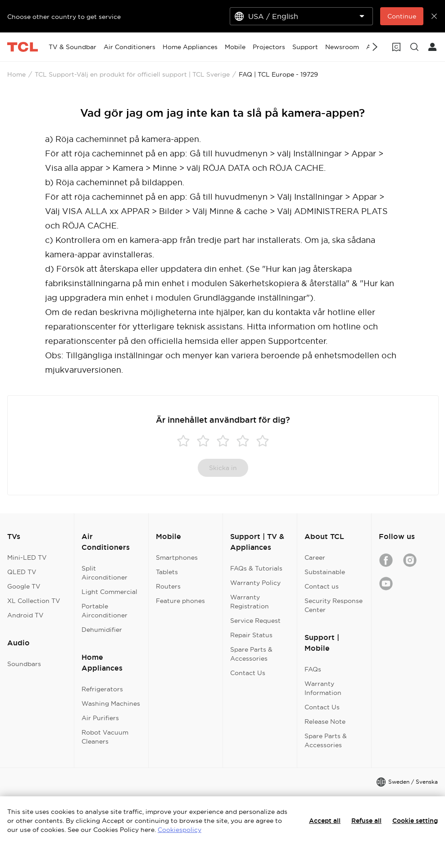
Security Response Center (333, 605)
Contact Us (247, 673)
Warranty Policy (255, 583)
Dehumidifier (102, 630)
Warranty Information (322, 688)
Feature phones (180, 601)
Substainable (324, 572)
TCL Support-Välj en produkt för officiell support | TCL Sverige (132, 74)
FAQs (312, 669)
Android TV (25, 615)
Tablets (167, 572)
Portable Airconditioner (104, 610)
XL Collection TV (33, 601)
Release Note (324, 721)
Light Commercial (109, 592)
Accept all (325, 821)
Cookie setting (415, 821)
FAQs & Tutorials (256, 568)
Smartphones (177, 557)
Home (16, 74)
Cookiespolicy (179, 830)
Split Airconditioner (104, 572)
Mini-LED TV (27, 557)
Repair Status (251, 635)
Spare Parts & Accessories (251, 653)
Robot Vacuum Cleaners (105, 736)
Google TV (24, 586)
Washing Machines (111, 703)
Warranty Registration (249, 601)
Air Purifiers (100, 718)
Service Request (255, 621)
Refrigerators (102, 689)
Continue (401, 16)
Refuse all (366, 821)
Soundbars (24, 664)
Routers (168, 586)
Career (314, 557)
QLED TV (21, 572)
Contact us (321, 586)
